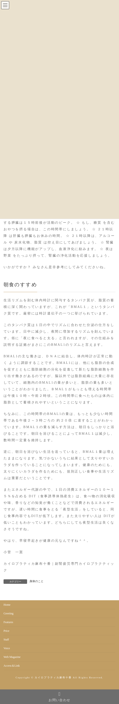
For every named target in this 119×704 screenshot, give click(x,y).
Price (6, 630)
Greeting (8, 613)
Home (7, 604)
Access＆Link (12, 665)
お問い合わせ (59, 697)
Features (8, 622)
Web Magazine (12, 657)
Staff (6, 639)
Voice (7, 648)
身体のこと (36, 581)
